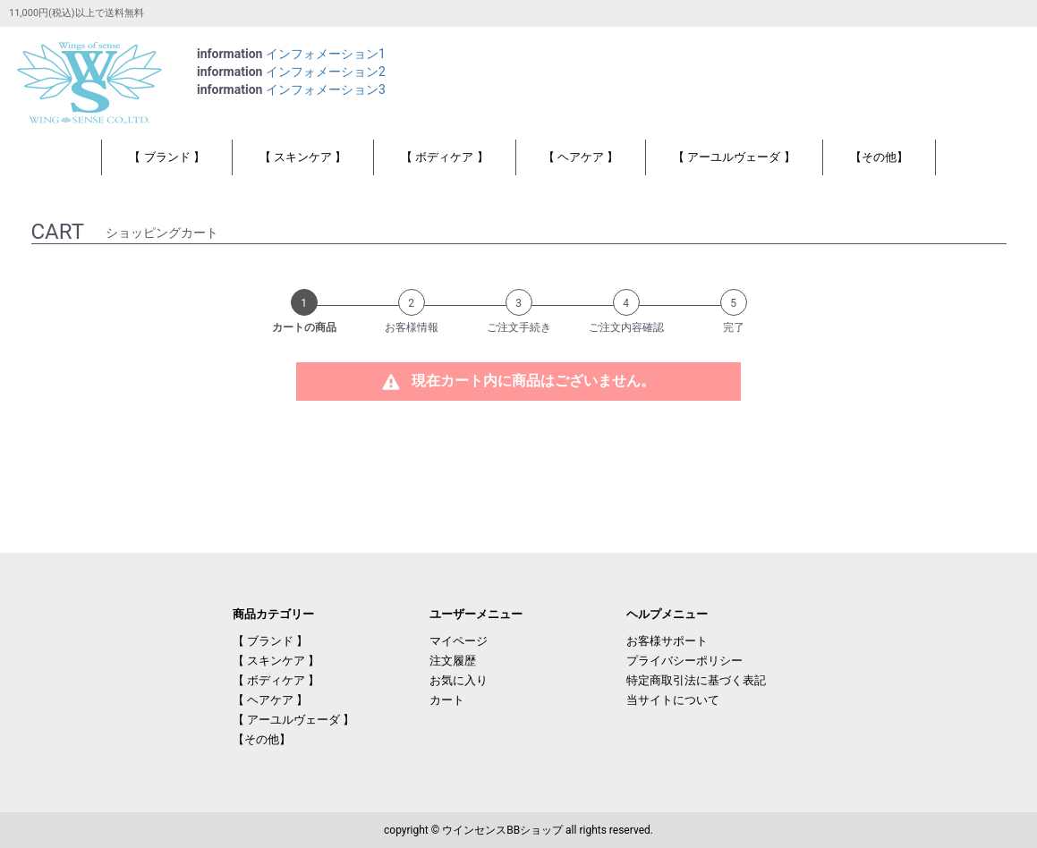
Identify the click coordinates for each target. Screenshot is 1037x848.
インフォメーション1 (326, 54)
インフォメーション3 (326, 89)
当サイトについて (672, 700)
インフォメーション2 (326, 71)
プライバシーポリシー (684, 660)
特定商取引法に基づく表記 (696, 680)
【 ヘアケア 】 (580, 157)
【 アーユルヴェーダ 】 (734, 157)
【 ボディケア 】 (444, 157)
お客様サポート (667, 641)
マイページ (458, 641)
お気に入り (458, 680)
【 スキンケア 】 (302, 157)
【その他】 (879, 157)
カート (446, 700)
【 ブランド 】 (166, 157)
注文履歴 (452, 660)
